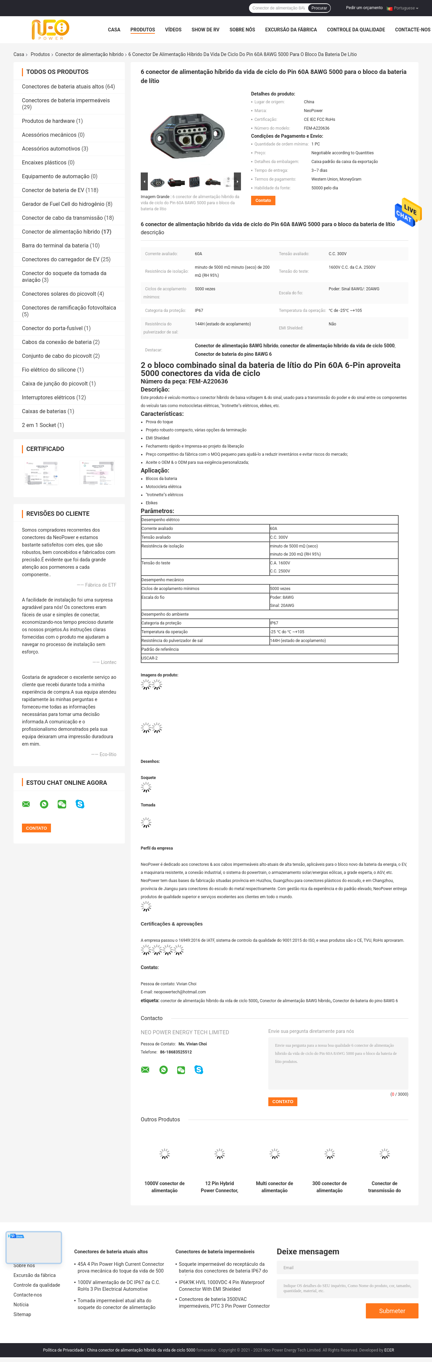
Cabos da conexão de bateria (57, 342)
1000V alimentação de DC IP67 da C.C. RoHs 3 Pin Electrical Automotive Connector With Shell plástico (119, 1287)
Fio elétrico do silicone (49, 370)
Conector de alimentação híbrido (89, 54)
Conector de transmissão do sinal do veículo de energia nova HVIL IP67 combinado (384, 1187)
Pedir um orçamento (364, 7)
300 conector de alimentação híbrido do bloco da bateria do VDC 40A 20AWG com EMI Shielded (329, 1187)
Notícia (21, 1304)
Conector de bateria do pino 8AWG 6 (365, 1000)
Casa (114, 29)
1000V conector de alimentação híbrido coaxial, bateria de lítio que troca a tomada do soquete (164, 1187)
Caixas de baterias (44, 411)
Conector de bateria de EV (53, 190)
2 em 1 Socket (39, 425)
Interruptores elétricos (48, 397)
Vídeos (173, 29)
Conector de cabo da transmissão (62, 218)
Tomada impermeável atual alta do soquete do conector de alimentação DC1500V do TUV (117, 1305)
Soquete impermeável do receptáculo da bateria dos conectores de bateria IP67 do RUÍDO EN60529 (223, 1268)
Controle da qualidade (356, 29)
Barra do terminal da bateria (55, 245)
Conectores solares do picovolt (59, 294)
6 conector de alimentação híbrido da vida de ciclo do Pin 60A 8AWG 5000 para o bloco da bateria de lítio (190, 202)
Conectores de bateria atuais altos (63, 86)
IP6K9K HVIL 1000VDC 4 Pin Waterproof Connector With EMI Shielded (222, 1286)
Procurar (319, 8)
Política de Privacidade (63, 1350)
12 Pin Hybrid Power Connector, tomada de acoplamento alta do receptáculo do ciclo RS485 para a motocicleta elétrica (219, 1187)
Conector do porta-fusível (52, 328)
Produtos (143, 29)
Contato (263, 200)
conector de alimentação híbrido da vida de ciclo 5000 (209, 1000)
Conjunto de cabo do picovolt (57, 356)
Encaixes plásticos (44, 162)
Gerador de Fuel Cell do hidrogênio (63, 204)
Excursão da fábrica (291, 29)
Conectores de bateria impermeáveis (66, 100)
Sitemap (22, 1314)
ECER (389, 1350)
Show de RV (205, 29)
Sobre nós (242, 29)
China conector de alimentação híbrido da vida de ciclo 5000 (141, 1350)
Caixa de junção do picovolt (55, 383)
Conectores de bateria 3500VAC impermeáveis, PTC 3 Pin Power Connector (224, 1303)
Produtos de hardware (48, 121)
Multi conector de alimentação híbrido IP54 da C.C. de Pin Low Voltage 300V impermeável (274, 1187)
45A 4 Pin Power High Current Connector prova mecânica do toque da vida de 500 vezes (121, 1268)
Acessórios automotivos (51, 148)
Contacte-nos (413, 29)
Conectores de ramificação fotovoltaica (69, 307)
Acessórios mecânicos (49, 135)
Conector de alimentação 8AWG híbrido (295, 1000)
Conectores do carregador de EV (61, 259)
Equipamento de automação (55, 176)
